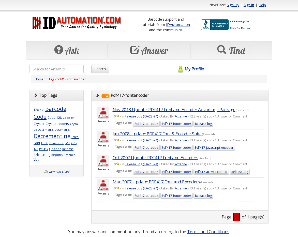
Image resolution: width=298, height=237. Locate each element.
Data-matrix (46, 129)
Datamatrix (62, 129)
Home (39, 79)
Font (37, 143)
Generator (56, 143)
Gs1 (67, 143)
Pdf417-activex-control (211, 172)
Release (67, 149)
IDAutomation (178, 24)
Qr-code (55, 149)
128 (36, 110)
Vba (36, 159)
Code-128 (55, 117)
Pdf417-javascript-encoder (214, 147)
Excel (75, 137)
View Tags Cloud (59, 171)
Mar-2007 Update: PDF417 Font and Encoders (156, 182)
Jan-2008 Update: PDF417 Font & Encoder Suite (157, 134)
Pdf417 (43, 149)
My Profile (190, 69)
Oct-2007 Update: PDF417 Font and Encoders (155, 157)
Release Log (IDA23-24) (141, 116)
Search (100, 68)
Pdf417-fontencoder (176, 124)
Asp (42, 110)
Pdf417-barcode (146, 124)
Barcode (55, 108)
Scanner (69, 155)
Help (262, 5)
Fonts (44, 143)
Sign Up (233, 5)
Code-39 (68, 118)
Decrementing (52, 136)
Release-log (42, 155)
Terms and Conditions (208, 231)
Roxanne (180, 116)
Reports (57, 155)
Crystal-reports (57, 123)
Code (40, 116)
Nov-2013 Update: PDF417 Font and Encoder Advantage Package (174, 109)
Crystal (39, 123)
